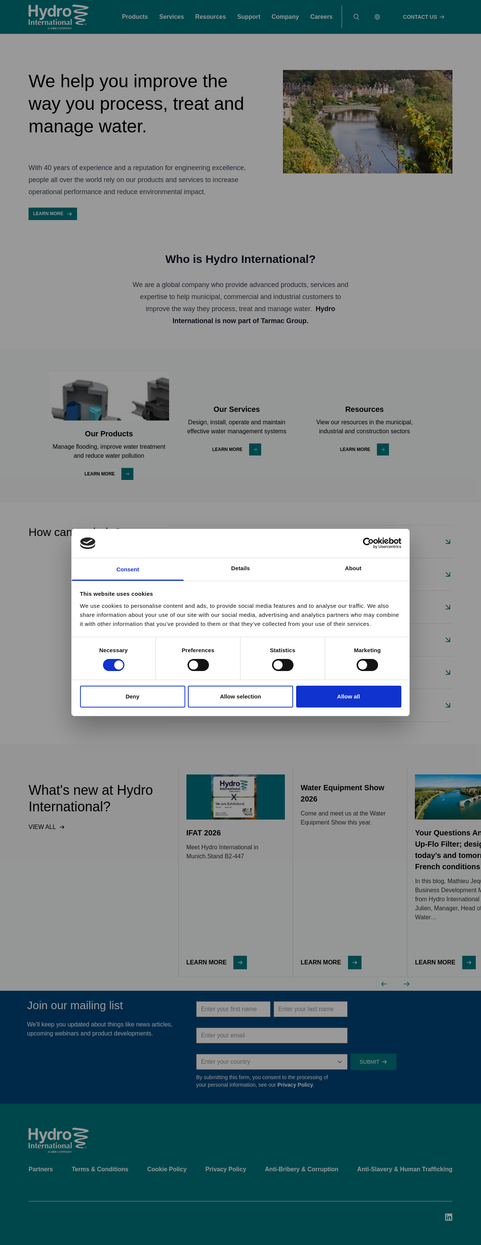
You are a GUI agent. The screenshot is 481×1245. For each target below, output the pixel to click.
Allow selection (240, 696)
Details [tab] (240, 568)
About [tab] (353, 568)
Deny (132, 696)
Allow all (348, 696)
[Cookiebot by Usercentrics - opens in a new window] (368, 543)
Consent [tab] (127, 569)
